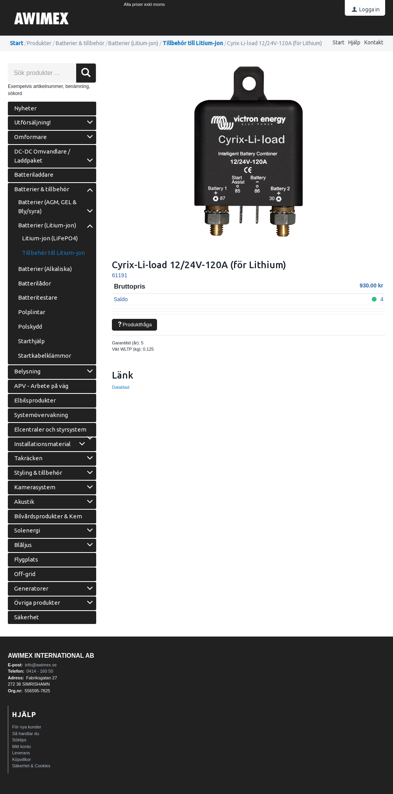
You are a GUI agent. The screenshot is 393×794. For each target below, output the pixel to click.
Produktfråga (134, 324)
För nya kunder (26, 726)
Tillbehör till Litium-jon (193, 43)
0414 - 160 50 (39, 671)
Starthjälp (31, 341)
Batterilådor (34, 283)
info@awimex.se (41, 664)
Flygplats (26, 559)
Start (338, 42)
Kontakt (373, 42)
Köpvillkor (21, 759)
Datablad (120, 387)
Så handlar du (25, 733)
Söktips (19, 739)
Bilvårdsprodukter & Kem (48, 516)
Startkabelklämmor (44, 355)
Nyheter (25, 108)
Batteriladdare (33, 174)
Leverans (21, 752)
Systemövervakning (41, 415)
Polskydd (30, 326)
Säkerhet (26, 617)
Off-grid (24, 574)
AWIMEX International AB (51, 655)
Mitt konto (21, 746)
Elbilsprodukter (35, 400)
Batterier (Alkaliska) (45, 268)
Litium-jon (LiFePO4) (50, 238)
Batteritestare (37, 297)
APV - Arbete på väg (41, 385)
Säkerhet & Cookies (31, 765)
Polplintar (31, 312)
